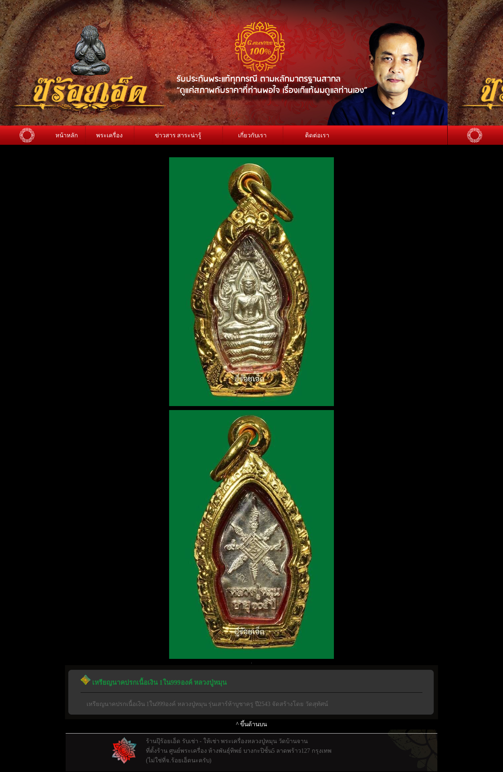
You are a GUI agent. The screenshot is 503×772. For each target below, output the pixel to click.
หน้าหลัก (66, 135)
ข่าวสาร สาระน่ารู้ (178, 135)
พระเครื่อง (109, 135)
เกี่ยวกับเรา (252, 135)
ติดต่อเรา (317, 135)
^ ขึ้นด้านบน (251, 724)
